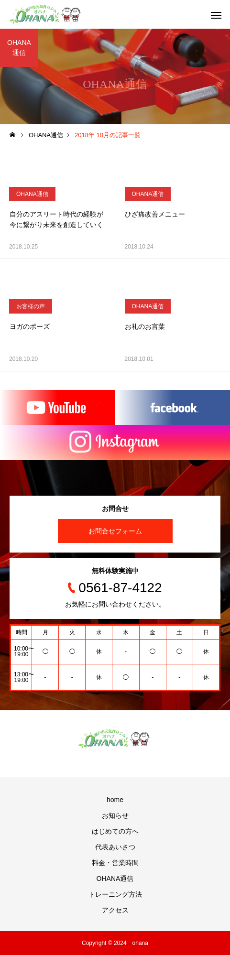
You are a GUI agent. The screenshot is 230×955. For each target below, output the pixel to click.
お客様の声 (30, 306)
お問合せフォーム (115, 531)
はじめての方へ (115, 831)
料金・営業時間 (115, 863)
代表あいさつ (115, 847)
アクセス (115, 910)
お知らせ (115, 815)
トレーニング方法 (115, 894)
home (115, 799)
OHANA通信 (32, 194)
